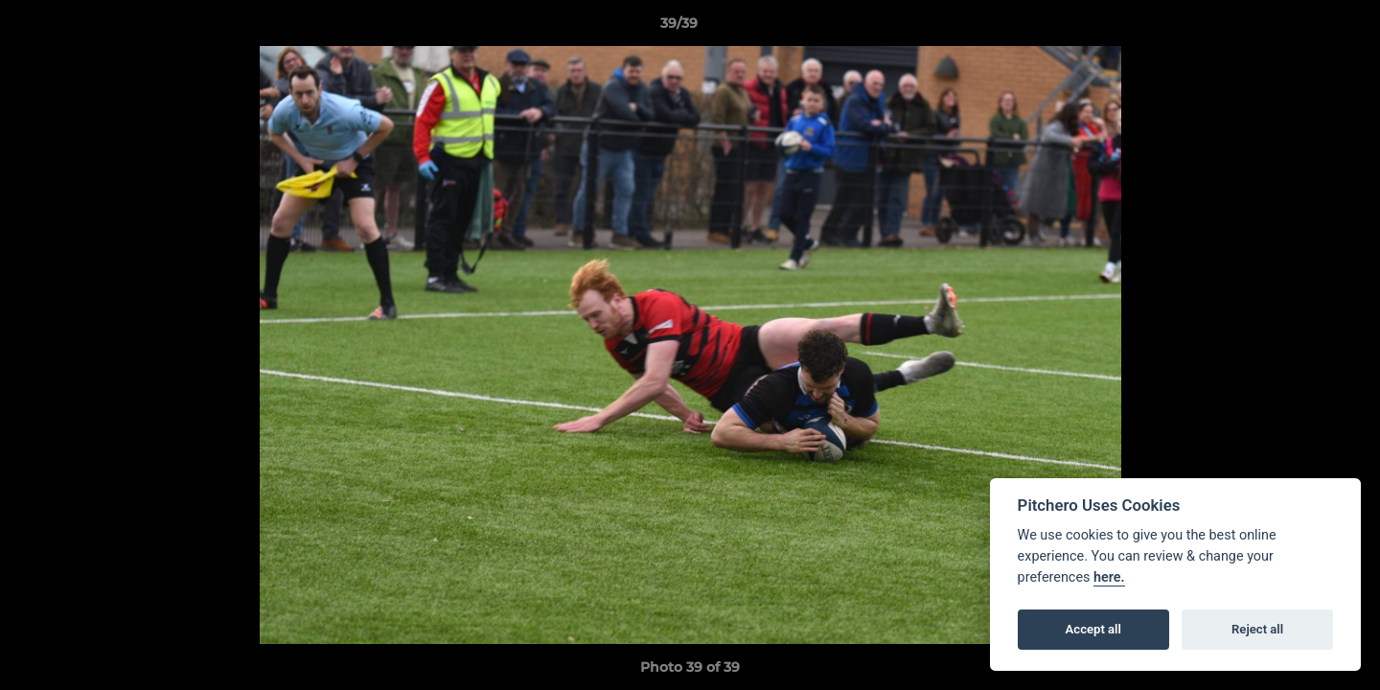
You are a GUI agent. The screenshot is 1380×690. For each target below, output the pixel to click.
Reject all (1257, 629)
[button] (1299, 27)
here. (1109, 577)
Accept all (1093, 629)
